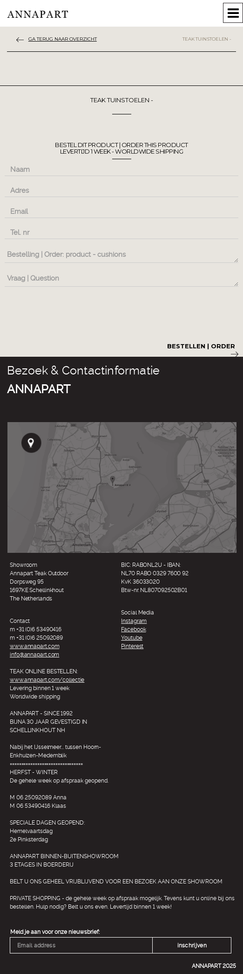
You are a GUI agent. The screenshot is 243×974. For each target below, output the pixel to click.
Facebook (133, 629)
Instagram (134, 621)
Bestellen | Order (202, 349)
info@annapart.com (34, 654)
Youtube (131, 638)
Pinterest (132, 646)
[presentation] (75, 313)
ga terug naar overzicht (62, 39)
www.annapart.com (34, 646)
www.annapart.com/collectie (47, 680)
